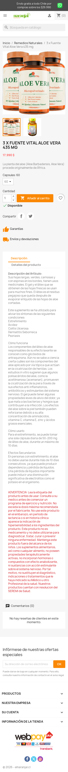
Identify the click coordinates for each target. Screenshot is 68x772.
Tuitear (30, 216)
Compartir (21, 216)
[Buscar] (34, 27)
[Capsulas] (8, 181)
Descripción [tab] (19, 258)
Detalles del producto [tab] (26, 265)
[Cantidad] (7, 198)
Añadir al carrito (35, 198)
